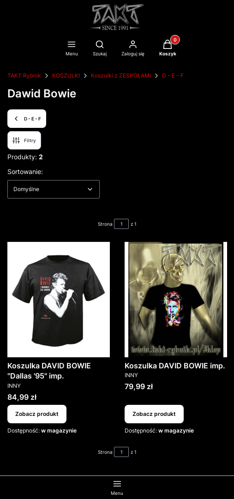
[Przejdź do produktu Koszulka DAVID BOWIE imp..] (176, 299)
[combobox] (53, 189)
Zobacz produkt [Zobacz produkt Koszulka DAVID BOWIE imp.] (154, 413)
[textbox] (53, 189)
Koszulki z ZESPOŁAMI (121, 75)
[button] (167, 49)
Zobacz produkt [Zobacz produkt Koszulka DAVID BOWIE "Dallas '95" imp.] (37, 413)
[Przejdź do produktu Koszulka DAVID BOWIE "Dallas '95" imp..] (58, 299)
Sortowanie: (25, 171)
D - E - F (173, 75)
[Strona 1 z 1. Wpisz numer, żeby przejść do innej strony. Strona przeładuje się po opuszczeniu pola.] (121, 224)
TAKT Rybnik (24, 75)
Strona (105, 224)
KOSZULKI (66, 75)
